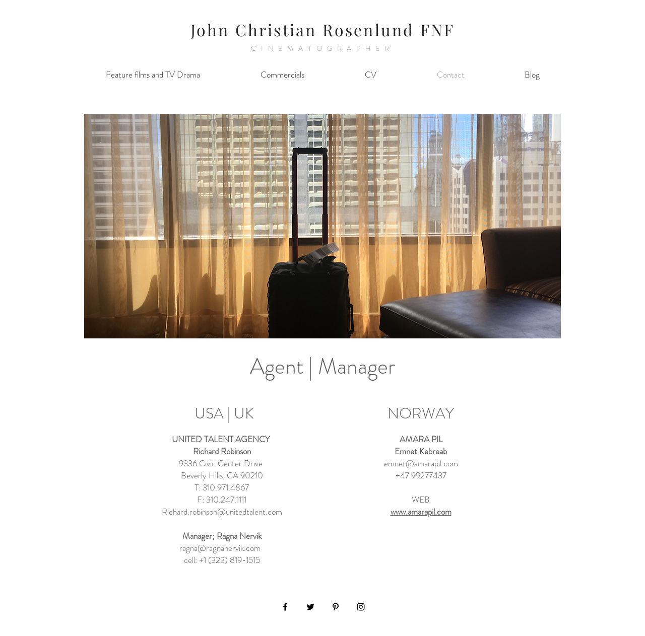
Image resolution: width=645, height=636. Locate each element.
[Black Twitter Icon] (310, 607)
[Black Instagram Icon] (361, 607)
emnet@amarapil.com (421, 463)
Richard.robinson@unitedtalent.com (222, 512)
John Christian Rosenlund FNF (322, 29)
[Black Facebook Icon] (285, 607)
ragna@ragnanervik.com (220, 548)
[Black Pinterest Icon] (336, 607)
